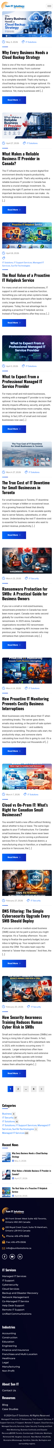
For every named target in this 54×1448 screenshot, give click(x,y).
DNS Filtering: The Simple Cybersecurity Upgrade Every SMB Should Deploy (26, 916)
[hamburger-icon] (49, 6)
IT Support (8, 1280)
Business (9, 1113)
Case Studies (10, 1409)
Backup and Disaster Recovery (20, 1293)
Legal (5, 1362)
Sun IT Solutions (20, 1415)
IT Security (34, 578)
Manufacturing (11, 1366)
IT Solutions (31, 42)
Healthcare (8, 1358)
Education (8, 1341)
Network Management (15, 1297)
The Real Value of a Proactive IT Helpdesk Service (26, 277)
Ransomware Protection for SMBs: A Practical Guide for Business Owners (25, 593)
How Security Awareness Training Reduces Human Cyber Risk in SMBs (22, 1022)
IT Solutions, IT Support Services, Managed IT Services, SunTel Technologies (23, 264)
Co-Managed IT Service (15, 1301)
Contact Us (9, 1390)
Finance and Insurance (15, 1350)
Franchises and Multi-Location (19, 1354)
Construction (9, 1337)
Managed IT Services (15, 1133)
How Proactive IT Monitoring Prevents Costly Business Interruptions (25, 703)
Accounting (9, 1333)
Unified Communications (16, 1313)
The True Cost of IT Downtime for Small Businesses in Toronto (26, 487)
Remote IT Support (13, 1309)
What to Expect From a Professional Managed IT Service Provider (22, 381)
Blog (5, 1404)
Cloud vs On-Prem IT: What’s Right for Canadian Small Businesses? (25, 809)
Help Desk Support (13, 1305)
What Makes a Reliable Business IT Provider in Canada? (21, 158)
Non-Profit (8, 1370)
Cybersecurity (10, 1284)
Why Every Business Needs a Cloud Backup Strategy (25, 55)
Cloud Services (10, 1289)
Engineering (9, 1345)
